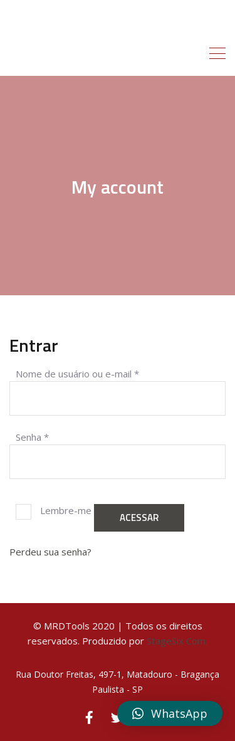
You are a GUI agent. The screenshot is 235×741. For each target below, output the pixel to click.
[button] (169, 713)
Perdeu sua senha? (50, 551)
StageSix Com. (177, 640)
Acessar (139, 517)
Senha (32, 436)
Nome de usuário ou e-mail (77, 373)
